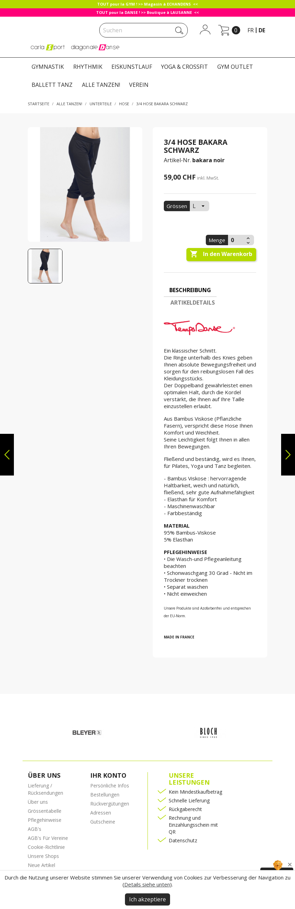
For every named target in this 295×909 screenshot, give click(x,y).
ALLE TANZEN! (101, 85)
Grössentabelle (44, 811)
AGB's (34, 829)
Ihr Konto (108, 775)
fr (250, 30)
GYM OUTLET (235, 67)
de (262, 30)
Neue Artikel (41, 865)
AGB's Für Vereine (48, 838)
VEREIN (139, 85)
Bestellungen (104, 794)
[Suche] (143, 30)
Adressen (100, 812)
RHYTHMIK (87, 67)
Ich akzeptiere (147, 899)
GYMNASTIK (48, 67)
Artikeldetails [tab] (192, 302)
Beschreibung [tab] (190, 290)
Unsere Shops (43, 856)
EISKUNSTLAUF (131, 67)
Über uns (38, 802)
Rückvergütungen (109, 803)
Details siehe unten (147, 884)
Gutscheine (102, 821)
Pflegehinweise (44, 820)
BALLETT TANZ (52, 85)
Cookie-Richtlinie (46, 847)
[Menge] (236, 240)
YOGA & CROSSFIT (184, 67)
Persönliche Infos (109, 785)
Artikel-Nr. (177, 160)
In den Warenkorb (221, 254)
